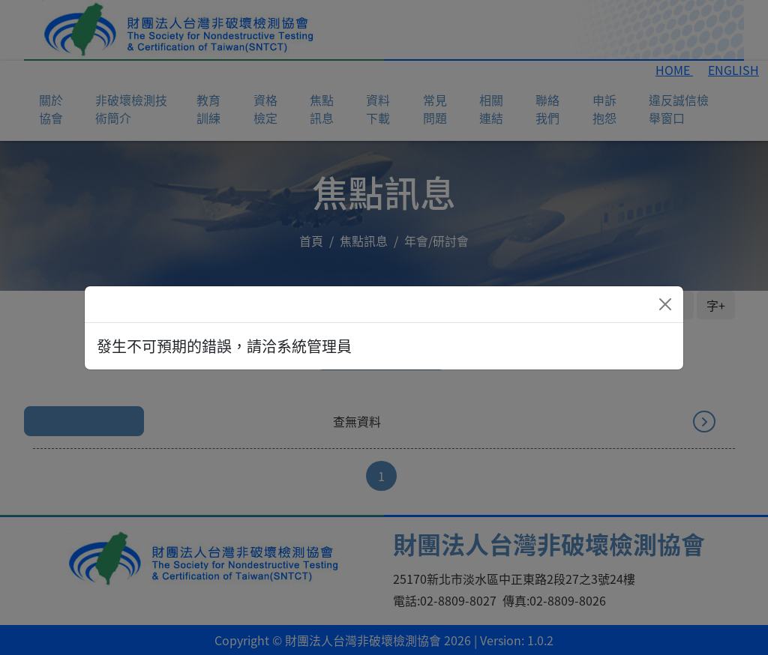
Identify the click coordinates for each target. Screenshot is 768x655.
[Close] (665, 304)
